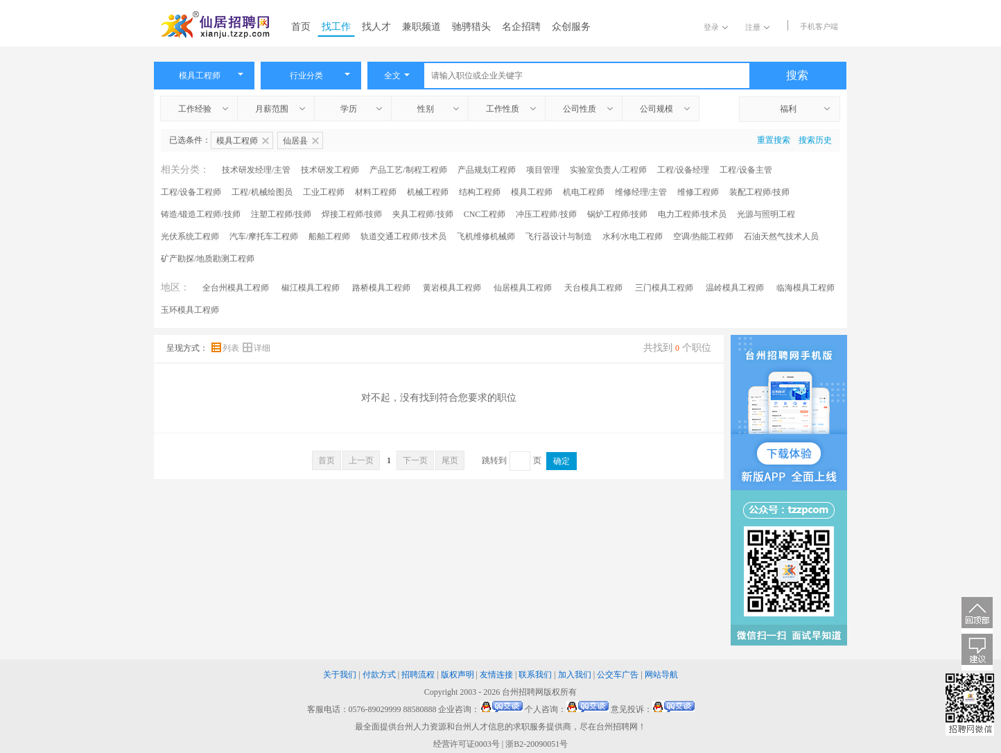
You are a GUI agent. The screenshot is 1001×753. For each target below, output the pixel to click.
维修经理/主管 (641, 192)
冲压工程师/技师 (546, 214)
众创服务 (571, 26)
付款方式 (379, 675)
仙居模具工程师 (523, 288)
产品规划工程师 (487, 170)
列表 (226, 348)
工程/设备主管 (746, 170)
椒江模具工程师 (310, 288)
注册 (757, 27)
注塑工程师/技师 (281, 214)
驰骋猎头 (471, 26)
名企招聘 (521, 26)
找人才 (376, 26)
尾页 (450, 460)
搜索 (797, 75)
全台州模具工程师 (235, 288)
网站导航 (661, 675)
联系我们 (535, 675)
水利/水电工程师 (632, 236)
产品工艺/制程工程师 (407, 170)
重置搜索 (773, 140)
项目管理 (542, 170)
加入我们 (574, 675)
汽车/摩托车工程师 (263, 236)
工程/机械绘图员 (262, 192)
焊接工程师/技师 (352, 214)
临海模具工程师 (805, 288)
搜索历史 (815, 140)
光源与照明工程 (766, 214)
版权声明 (457, 675)
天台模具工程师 (593, 288)
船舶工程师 (329, 236)
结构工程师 (479, 192)
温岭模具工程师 (735, 288)
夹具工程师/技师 (422, 214)
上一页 (361, 460)
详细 (256, 348)
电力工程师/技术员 (692, 214)
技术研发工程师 (330, 170)
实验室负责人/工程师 (608, 170)
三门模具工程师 (664, 288)
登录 (716, 27)
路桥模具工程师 (381, 288)
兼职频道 (421, 26)
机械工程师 (428, 192)
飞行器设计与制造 (558, 236)
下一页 (415, 460)
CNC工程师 (485, 214)
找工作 (336, 26)
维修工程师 (698, 192)
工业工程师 (324, 192)
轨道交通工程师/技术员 (403, 236)
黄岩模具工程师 (452, 288)
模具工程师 (531, 192)
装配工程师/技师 (759, 192)
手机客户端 (819, 26)
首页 (301, 26)
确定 (561, 461)
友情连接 (496, 675)
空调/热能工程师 (703, 236)
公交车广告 (617, 675)
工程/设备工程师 (191, 192)
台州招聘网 (522, 692)
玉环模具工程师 (190, 310)
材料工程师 (376, 192)
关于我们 (339, 675)
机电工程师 (583, 192)
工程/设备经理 (683, 170)
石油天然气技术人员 (781, 236)
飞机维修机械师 (486, 236)
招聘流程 (418, 675)
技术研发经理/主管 (256, 170)
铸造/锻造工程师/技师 (201, 214)
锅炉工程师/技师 (617, 214)
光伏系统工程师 (190, 236)
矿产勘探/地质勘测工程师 (207, 258)
